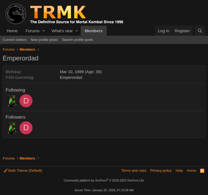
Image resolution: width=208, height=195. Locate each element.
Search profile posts (77, 40)
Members (94, 30)
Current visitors (14, 40)
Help (179, 170)
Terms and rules (133, 170)
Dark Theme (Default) (23, 170)
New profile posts (44, 40)
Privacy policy (161, 170)
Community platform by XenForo (104, 180)
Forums (33, 30)
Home (12, 30)
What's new (62, 30)
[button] (44, 31)
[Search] (200, 31)
